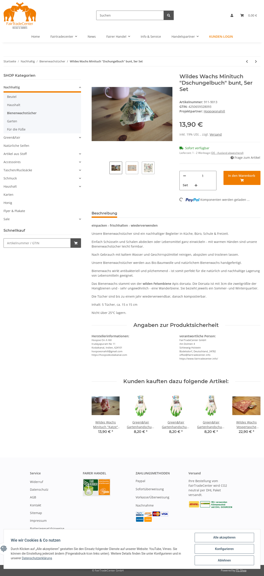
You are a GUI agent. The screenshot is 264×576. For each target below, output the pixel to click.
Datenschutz (39, 489)
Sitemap (36, 513)
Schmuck (10, 178)
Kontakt (35, 505)
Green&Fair (12, 137)
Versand (216, 134)
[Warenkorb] (248, 15)
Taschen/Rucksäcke (18, 170)
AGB (33, 497)
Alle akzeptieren (224, 537)
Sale (7, 219)
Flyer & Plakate (14, 211)
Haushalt (13, 105)
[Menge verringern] (184, 176)
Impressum (38, 520)
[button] (232, 15)
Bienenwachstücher (22, 113)
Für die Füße (16, 129)
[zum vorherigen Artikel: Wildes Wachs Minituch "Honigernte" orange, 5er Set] (246, 61)
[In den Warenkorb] (241, 178)
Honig (8, 203)
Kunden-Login (221, 36)
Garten (12, 121)
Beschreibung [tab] (104, 213)
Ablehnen (224, 560)
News (92, 36)
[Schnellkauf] (37, 243)
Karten (8, 194)
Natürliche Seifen (16, 146)
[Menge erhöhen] (196, 185)
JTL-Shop (241, 570)
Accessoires (12, 162)
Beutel (12, 97)
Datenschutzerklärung (37, 558)
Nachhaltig (12, 87)
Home (35, 36)
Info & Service (151, 36)
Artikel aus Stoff (15, 154)
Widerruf (36, 482)
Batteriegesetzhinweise (47, 528)
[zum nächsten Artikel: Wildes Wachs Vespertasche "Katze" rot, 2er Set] (255, 61)
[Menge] (202, 176)
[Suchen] (130, 15)
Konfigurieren (224, 549)
